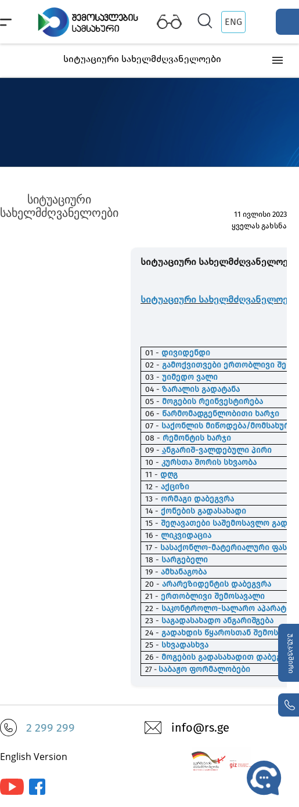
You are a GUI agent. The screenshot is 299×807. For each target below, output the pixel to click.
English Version (33, 756)
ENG (233, 21)
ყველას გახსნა (259, 225)
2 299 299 (50, 727)
